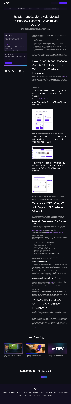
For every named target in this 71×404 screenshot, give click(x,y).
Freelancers (49, 392)
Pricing (25, 392)
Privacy (30, 400)
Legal (15, 8)
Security (22, 400)
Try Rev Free (64, 2)
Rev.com (51, 282)
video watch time (41, 52)
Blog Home (10, 8)
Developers (35, 392)
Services (5, 392)
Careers (42, 392)
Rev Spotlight (37, 8)
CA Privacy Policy (36, 400)
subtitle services (61, 39)
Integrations (12, 392)
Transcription (30, 8)
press (55, 392)
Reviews (46, 400)
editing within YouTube (37, 230)
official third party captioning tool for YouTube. (47, 316)
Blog (30, 392)
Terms (26, 400)
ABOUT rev (19, 392)
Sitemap (42, 400)
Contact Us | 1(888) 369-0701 (53, 400)
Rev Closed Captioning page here (46, 98)
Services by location (63, 392)
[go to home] (35, 388)
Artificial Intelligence (22, 8)
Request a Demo (55, 2)
